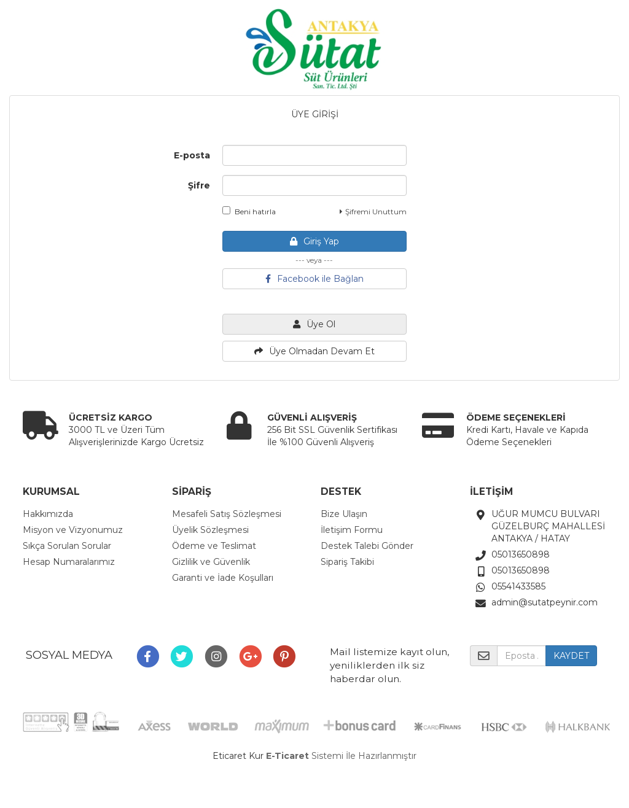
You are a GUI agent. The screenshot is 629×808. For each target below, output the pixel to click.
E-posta (192, 155)
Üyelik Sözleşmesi (210, 529)
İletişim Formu (352, 529)
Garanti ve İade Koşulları (222, 577)
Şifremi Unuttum (373, 211)
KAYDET (571, 655)
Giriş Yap (314, 241)
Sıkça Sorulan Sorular (67, 545)
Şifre (199, 185)
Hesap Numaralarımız (69, 561)
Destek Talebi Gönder (367, 545)
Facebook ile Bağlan (314, 278)
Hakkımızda (48, 513)
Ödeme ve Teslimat (214, 545)
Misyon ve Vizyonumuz (73, 529)
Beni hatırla (249, 211)
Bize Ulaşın (344, 513)
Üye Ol (314, 324)
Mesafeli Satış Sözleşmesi (226, 513)
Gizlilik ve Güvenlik (211, 561)
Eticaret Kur (238, 755)
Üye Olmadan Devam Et (314, 351)
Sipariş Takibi (347, 561)
